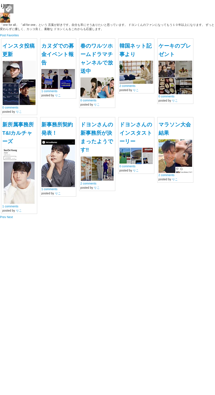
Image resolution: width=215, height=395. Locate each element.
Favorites (13, 35)
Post (3, 35)
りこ (19, 111)
